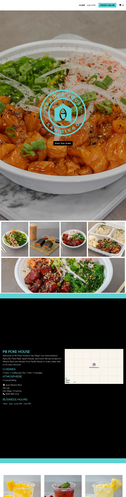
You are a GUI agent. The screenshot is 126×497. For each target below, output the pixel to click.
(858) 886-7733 (11, 394)
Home (82, 5)
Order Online (107, 5)
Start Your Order (63, 143)
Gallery (91, 5)
